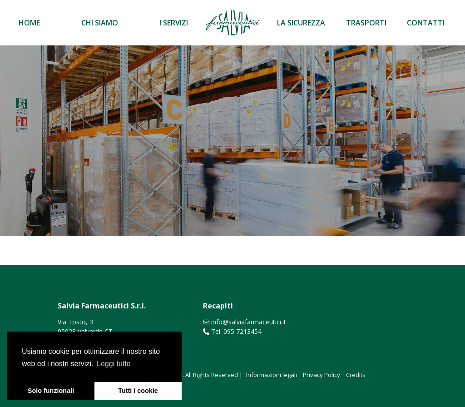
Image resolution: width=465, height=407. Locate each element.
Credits (356, 375)
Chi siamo (99, 23)
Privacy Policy (321, 375)
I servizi (173, 23)
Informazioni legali (271, 375)
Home (29, 23)
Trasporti (366, 23)
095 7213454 (242, 331)
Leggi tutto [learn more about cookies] (114, 363)
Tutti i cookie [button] (138, 390)
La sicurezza (301, 23)
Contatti (426, 23)
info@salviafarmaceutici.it (248, 322)
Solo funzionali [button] (51, 390)
